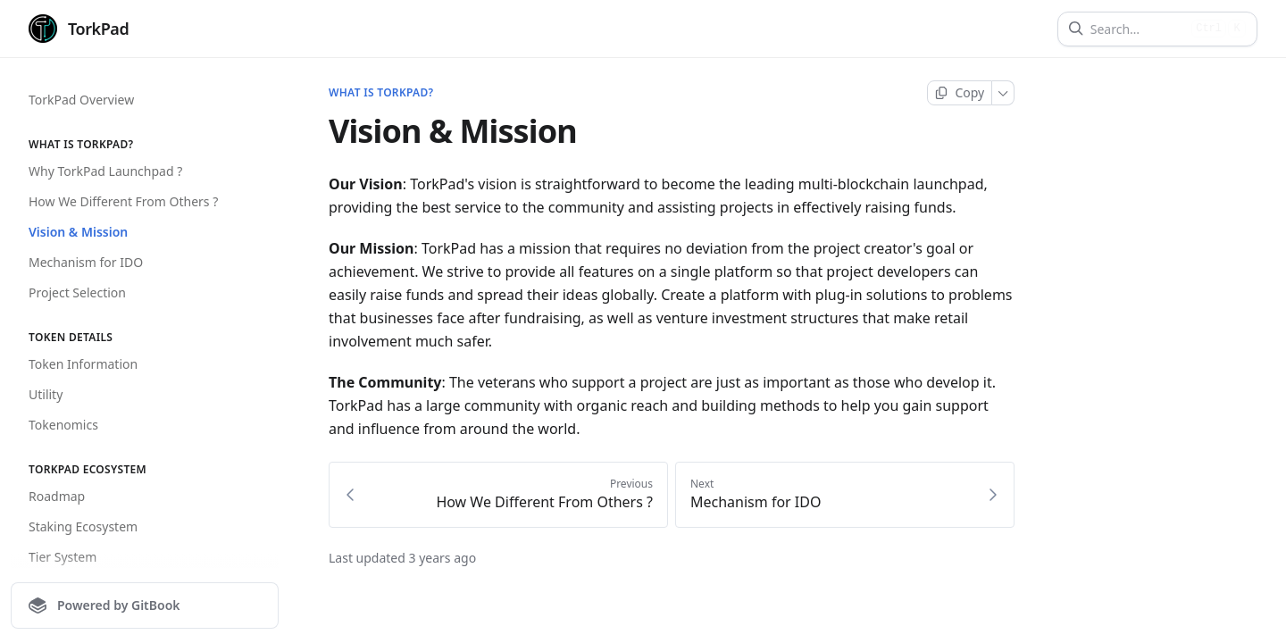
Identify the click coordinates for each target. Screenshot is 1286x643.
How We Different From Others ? (123, 201)
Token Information (83, 363)
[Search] (1137, 29)
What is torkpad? (381, 93)
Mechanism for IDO (86, 262)
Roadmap (57, 496)
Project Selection (77, 292)
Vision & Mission (78, 231)
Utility (46, 394)
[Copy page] (959, 92)
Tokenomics (63, 424)
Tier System (62, 556)
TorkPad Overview (81, 99)
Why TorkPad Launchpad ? (105, 171)
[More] (1003, 92)
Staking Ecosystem (83, 526)
